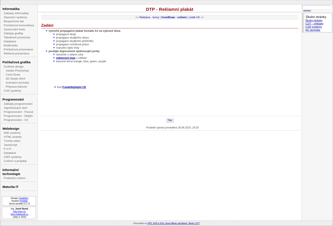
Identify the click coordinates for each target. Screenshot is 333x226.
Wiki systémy (12, 132)
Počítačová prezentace (18, 49)
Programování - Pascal (18, 111)
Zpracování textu (14, 29)
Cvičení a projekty (15, 161)
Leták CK (194, 17)
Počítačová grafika (16, 62)
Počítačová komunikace (19, 25)
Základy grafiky (13, 33)
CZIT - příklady (314, 23)
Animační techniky (17, 82)
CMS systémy (13, 156)
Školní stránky (313, 20)
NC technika (312, 30)
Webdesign (10, 128)
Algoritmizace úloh (15, 107)
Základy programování (18, 103)
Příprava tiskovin (16, 86)
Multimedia (11, 45)
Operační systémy (15, 17)
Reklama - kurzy (149, 17)
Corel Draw (13, 74)
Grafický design (14, 66)
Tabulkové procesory (17, 37)
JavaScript (10, 144)
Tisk (169, 120)
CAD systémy (12, 90)
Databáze (10, 41)
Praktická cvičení (14, 178)
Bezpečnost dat (14, 21)
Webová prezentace (17, 53)
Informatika (11, 9)
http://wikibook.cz (19, 214)
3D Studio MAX (15, 78)
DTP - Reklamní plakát (169, 9)
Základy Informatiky (16, 13)
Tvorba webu (12, 140)
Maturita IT (10, 187)
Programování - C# (16, 119)
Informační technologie (11, 172)
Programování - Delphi (18, 115)
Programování (13, 99)
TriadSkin (23, 198)
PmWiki (24, 201)
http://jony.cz (19, 211)
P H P (7, 148)
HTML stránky (13, 136)
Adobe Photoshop (17, 70)
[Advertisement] (169, 102)
